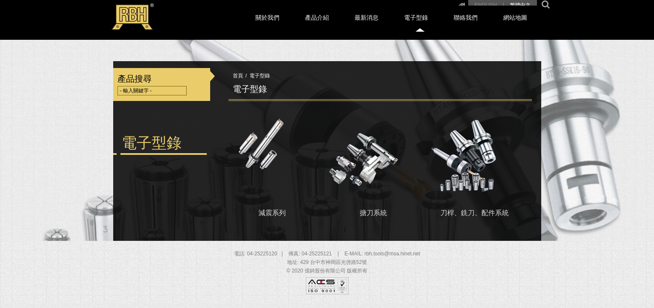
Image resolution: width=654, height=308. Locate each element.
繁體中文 (520, 5)
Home (462, 5)
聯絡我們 (487, 26)
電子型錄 (449, 26)
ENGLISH (486, 5)
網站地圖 (525, 26)
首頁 (238, 76)
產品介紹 (373, 26)
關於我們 (335, 26)
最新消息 (411, 26)
